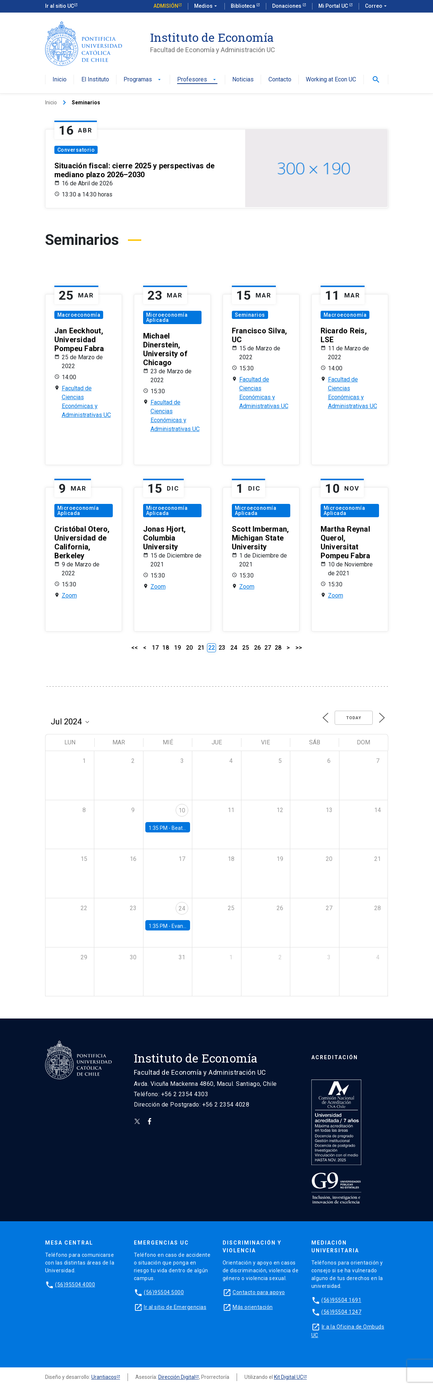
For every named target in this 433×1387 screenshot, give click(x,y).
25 (245, 647)
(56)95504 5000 (164, 1292)
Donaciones (287, 6)
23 (222, 647)
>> (298, 647)
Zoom (69, 595)
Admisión (165, 6)
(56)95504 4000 (75, 1284)
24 (233, 647)
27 (267, 647)
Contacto (279, 80)
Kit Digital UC (288, 1377)
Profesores (197, 80)
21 (201, 647)
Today (353, 718)
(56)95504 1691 (341, 1300)
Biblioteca (243, 6)
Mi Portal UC (333, 6)
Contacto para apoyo (259, 1292)
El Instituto (95, 80)
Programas (143, 80)
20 (189, 647)
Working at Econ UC (331, 80)
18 (165, 647)
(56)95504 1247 (341, 1311)
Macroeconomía (79, 315)
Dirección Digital (176, 1377)
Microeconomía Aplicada (167, 317)
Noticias (243, 80)
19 (177, 647)
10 (182, 810)
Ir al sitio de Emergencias (175, 1307)
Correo (376, 6)
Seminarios (250, 315)
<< (134, 647)
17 (155, 647)
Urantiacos (103, 1377)
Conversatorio (76, 150)
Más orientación (253, 1307)
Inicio (60, 80)
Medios (206, 6)
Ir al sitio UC (59, 6)
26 (257, 647)
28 (278, 647)
